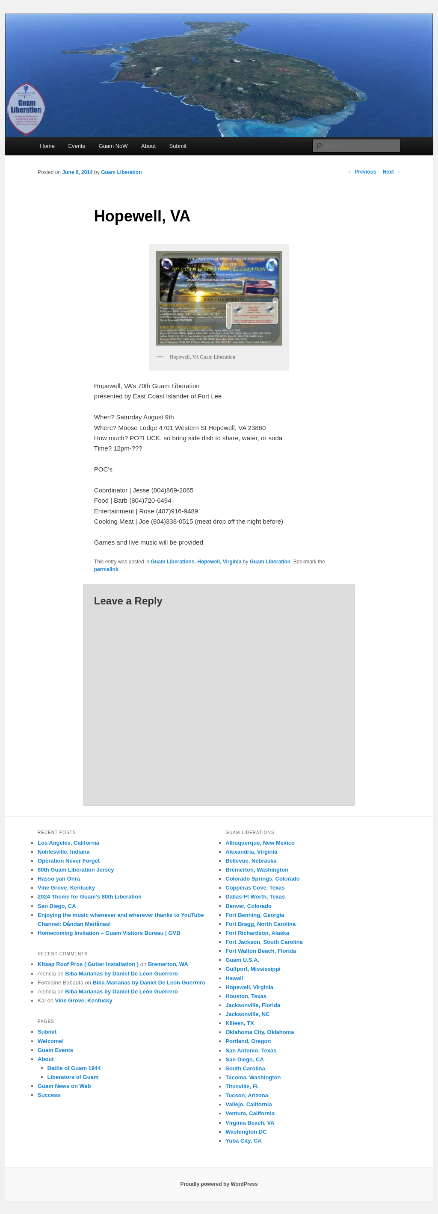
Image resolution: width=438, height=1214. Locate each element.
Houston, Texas (245, 996)
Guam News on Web (64, 1086)
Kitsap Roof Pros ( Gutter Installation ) (88, 964)
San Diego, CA (57, 906)
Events (76, 146)
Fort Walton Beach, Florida (260, 951)
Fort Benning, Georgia (254, 915)
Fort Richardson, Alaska (257, 933)
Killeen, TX (239, 1023)
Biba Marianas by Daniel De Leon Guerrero (121, 973)
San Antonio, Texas (250, 1050)
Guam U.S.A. (242, 960)
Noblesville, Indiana (63, 852)
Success (49, 1095)
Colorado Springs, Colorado (262, 878)
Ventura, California (250, 1113)
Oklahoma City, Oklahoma (259, 1032)
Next (391, 172)
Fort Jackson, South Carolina (264, 942)
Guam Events (55, 1050)
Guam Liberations (173, 562)
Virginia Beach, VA (249, 1123)
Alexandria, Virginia (251, 852)
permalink (106, 569)
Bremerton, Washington (256, 869)
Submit (177, 146)
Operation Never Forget (69, 860)
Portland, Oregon (248, 1041)
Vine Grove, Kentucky (66, 887)
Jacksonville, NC (247, 1014)
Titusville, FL (242, 1086)
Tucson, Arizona (246, 1095)
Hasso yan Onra (59, 878)
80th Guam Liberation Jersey (76, 869)
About (148, 146)
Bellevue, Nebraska (250, 860)
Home (47, 146)
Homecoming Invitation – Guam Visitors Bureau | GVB (109, 933)
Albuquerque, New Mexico (260, 843)
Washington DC (245, 1132)
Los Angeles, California (68, 843)
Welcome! (51, 1041)
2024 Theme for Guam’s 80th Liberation (90, 896)
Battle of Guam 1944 (74, 1068)
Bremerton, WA (168, 964)
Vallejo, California (248, 1104)
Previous (362, 172)
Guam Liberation (121, 172)
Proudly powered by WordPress (218, 1184)
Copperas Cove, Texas (254, 887)
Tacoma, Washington (253, 1077)
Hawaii (234, 978)
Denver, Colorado (248, 906)
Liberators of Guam (73, 1077)
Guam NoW (113, 146)
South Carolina (245, 1068)
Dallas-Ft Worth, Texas (255, 896)
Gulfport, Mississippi (253, 969)
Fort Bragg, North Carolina (260, 924)
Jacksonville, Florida (252, 1005)
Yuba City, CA (243, 1140)
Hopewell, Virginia (219, 562)
